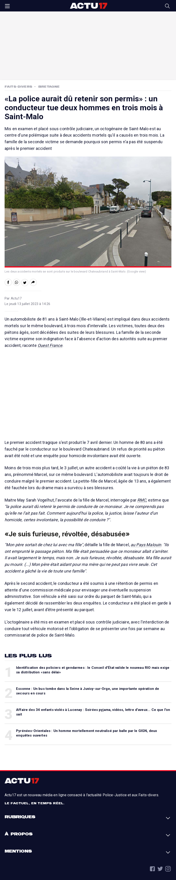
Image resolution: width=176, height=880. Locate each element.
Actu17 (88, 6)
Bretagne (49, 86)
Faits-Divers (18, 86)
